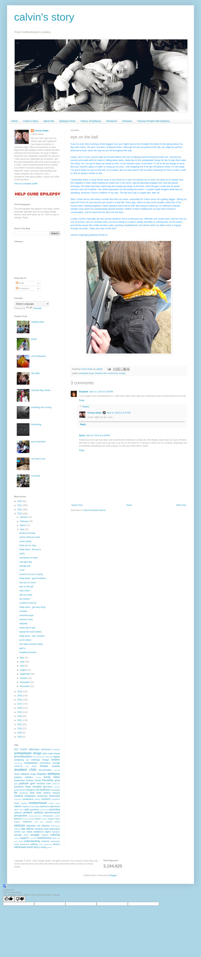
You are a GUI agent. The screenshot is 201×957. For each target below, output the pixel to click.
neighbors (26, 806)
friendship (47, 780)
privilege (31, 819)
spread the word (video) (30, 632)
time (58, 838)
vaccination (55, 841)
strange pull (24, 566)
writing (44, 847)
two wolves (24, 599)
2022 (20, 724)
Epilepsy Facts (67, 121)
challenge (35, 760)
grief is (22, 648)
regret (57, 819)
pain (27, 809)
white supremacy (45, 844)
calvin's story (44, 17)
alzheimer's (46, 749)
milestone (17, 799)
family (47, 777)
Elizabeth (83, 391)
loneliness (23, 793)
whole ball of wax (27, 628)
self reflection (43, 826)
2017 (20, 704)
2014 (20, 691)
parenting (54, 809)
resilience (27, 822)
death (34, 766)
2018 (20, 708)
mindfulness (28, 799)
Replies (85, 406)
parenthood (44, 810)
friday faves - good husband (32, 578)
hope (28, 786)
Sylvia (82, 435)
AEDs (22, 553)
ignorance (47, 787)
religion (17, 822)
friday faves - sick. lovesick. (32, 636)
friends (38, 780)
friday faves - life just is (30, 549)
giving (57, 780)
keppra (23, 790)
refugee (51, 819)
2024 (20, 733)
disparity (23, 623)
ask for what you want (29, 537)
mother (24, 803)
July (22, 666)
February (24, 521)
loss (32, 792)
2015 (20, 695)
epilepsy (54, 773)
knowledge (55, 790)
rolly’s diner (24, 590)
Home (14, 121)
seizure (19, 825)
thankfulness (44, 838)
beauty (57, 753)
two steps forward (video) (31, 644)
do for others (25, 640)
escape (38, 777)
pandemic (34, 809)
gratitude (24, 783)
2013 (20, 513)
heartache (18, 787)
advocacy (34, 749)
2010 (20, 501)
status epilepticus (35, 832)
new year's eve (38, 458)
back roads (47, 753)
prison (24, 819)
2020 (20, 716)
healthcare (56, 784)
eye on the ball (26, 586)
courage (56, 763)
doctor (17, 774)
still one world (25, 595)
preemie (18, 819)
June (22, 661)
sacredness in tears (28, 558)
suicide (16, 838)
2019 (20, 712)
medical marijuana (24, 795)
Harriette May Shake (40, 390)
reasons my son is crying (31, 574)
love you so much (27, 582)
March (23, 525)
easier (34, 339)
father (56, 777)
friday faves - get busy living (32, 607)
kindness (45, 789)
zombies (23, 611)
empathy (41, 773)
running (49, 822)
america (56, 749)
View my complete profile (26, 183)
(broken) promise (27, 533)
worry (37, 847)
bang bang (36, 424)
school (57, 822)
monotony (56, 799)
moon (16, 803)
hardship (41, 783)
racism (38, 819)
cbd (27, 760)
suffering (55, 834)
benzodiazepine (23, 756)
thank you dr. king (27, 545)
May (22, 657)
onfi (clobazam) (38, 356)
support (24, 838)
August (23, 670)
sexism (17, 829)
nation (57, 803)
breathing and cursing (41, 407)
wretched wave (26, 615)
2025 (20, 737)
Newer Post (76, 505)
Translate (34, 308)
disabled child (100, 373)
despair (44, 766)
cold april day (25, 562)
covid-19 (18, 766)
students (44, 835)
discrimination (45, 770)
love (38, 792)
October (24, 678)
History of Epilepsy (91, 121)
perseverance (52, 812)
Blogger (113, 875)
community (18, 763)
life (15, 792)
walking (34, 844)
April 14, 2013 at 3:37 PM (118, 413)
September (25, 674)
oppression (55, 806)
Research (111, 121)
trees (16, 841)
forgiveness (19, 780)
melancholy (42, 796)
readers (44, 819)
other (16, 810)
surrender (33, 838)
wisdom (56, 844)
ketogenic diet (32, 790)
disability (56, 766)
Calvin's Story (30, 121)
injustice (57, 787)
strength (18, 835)
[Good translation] (8, 899)
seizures (31, 825)
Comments (22, 288)
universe (45, 841)
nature (17, 806)
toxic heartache (38, 441)
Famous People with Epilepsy (153, 121)
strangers (56, 832)
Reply (81, 400)
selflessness (55, 826)
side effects (27, 828)
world (30, 847)
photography (48, 816)
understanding (32, 841)
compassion (31, 762)
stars (24, 832)
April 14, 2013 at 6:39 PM (98, 435)
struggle (122, 373)
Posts (20, 283)
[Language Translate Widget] (31, 304)
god (15, 784)
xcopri (49, 847)
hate (48, 783)
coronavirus (44, 763)
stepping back (37, 322)
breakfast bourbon (27, 652)
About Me (49, 121)
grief (32, 783)
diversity (57, 770)
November (25, 682)
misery (37, 799)
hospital (36, 786)
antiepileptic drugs (86, 373)
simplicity (39, 829)
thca (54, 838)
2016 (20, 699)
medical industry (51, 793)
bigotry (57, 756)
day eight (35, 373)
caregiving (19, 760)
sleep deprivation (52, 829)
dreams (25, 773)
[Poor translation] (20, 899)
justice (17, 790)
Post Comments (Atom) (94, 510)
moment (45, 799)
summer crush (26, 619)
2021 (20, 720)
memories (54, 795)
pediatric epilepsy (33, 812)
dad (27, 766)
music (51, 803)
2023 (20, 728)
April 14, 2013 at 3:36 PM (101, 391)
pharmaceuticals (35, 816)
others (21, 810)
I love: (22, 570)
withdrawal (20, 847)
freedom (30, 780)
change (45, 760)
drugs (33, 774)
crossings (35, 476)
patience (18, 812)
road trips (38, 822)
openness (44, 806)
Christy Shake (94, 413)
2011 (20, 505)
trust (21, 841)
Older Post (181, 505)
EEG (16, 749)
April (22, 529)
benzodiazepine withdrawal (43, 757)
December (25, 686)
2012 (20, 509)
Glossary (127, 121)
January (24, 517)
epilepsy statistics (23, 777)
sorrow (17, 832)
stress (26, 835)
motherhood (113, 373)
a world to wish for (27, 603)
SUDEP (23, 749)
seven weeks (25, 541)
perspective (20, 815)
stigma (48, 832)
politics (57, 816)
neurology (35, 806)
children (55, 759)
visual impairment (21, 844)
